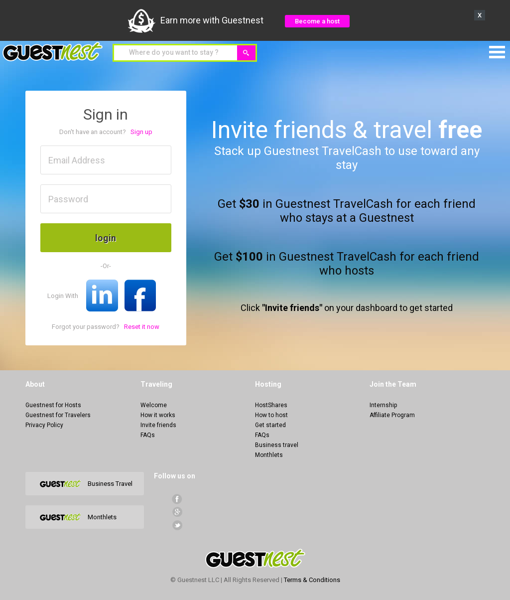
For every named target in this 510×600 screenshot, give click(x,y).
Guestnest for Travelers (58, 415)
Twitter (177, 525)
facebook (177, 499)
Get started (270, 425)
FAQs (147, 435)
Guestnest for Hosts (53, 405)
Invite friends (158, 425)
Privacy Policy (44, 425)
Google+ (177, 512)
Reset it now (141, 326)
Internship (383, 405)
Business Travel (110, 483)
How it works (157, 415)
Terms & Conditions (312, 580)
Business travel (276, 445)
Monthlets (269, 454)
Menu (497, 52)
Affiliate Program (392, 415)
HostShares (271, 405)
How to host (271, 415)
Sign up (141, 132)
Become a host (317, 21)
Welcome (153, 405)
